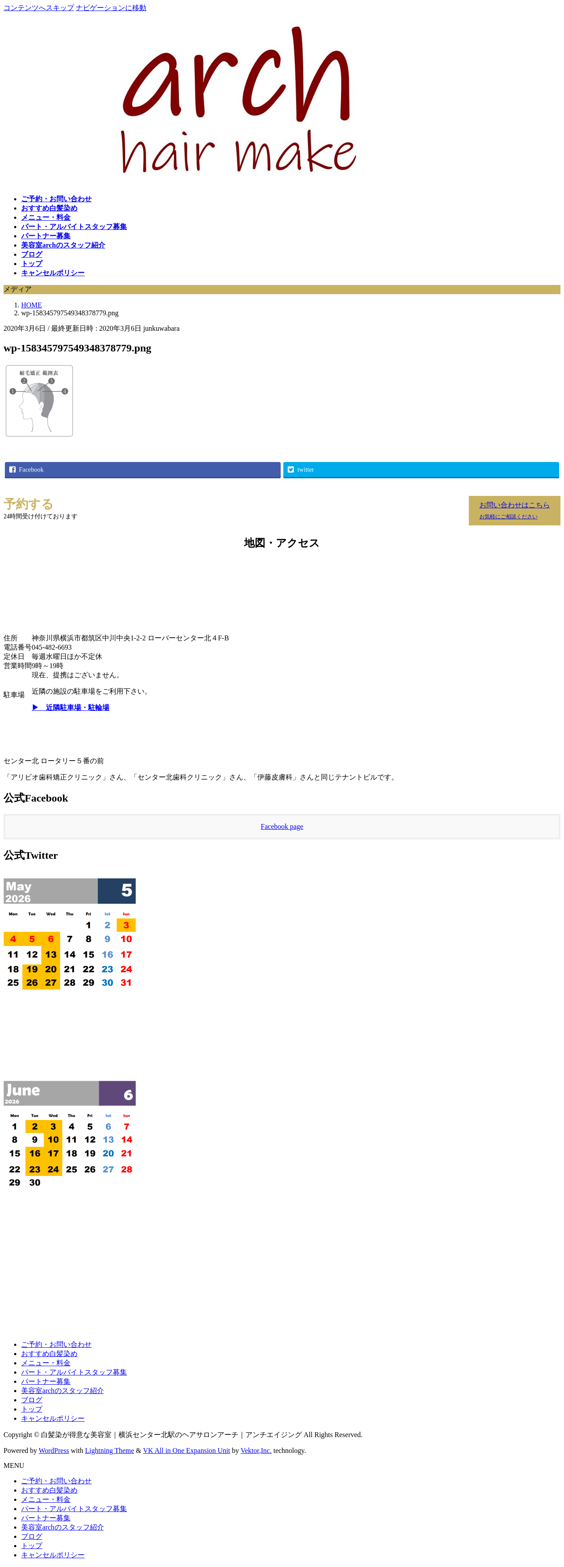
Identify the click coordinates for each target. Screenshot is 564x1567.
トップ (31, 1409)
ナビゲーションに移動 (111, 7)
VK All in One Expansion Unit (186, 1450)
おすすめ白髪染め (49, 1353)
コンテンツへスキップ (39, 7)
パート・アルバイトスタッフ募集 (74, 1372)
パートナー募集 (45, 1381)
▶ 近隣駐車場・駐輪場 (70, 707)
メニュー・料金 (45, 1363)
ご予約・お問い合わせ (56, 1344)
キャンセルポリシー (53, 1418)
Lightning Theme (109, 1450)
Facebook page (282, 826)
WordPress (54, 1450)
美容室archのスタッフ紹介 (62, 1390)
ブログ (31, 1400)
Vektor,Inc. (256, 1450)
